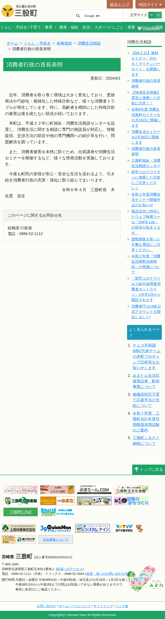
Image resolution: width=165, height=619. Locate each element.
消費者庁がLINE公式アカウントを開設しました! (146, 311)
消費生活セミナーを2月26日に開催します (145, 137)
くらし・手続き (13, 27)
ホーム (12, 43)
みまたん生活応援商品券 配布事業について (146, 381)
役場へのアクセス (69, 569)
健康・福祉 (68, 27)
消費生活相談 (89, 43)
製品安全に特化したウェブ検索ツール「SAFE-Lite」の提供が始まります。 (145, 222)
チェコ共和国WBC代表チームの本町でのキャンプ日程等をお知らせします (147, 356)
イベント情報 (151, 27)
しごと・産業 (123, 27)
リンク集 (122, 606)
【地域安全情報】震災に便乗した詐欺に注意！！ (145, 98)
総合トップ (119, 4)
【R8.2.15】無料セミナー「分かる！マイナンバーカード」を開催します (145, 64)
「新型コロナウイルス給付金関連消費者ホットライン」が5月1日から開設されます (146, 289)
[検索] (96, 15)
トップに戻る (148, 469)
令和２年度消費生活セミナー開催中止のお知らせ (145, 199)
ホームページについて (75, 606)
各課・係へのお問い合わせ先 (107, 573)
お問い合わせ (46, 606)
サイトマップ (103, 606)
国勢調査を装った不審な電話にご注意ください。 (145, 244)
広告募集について (56, 539)
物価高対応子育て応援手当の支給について (146, 400)
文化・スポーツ (96, 27)
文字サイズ (138, 15)
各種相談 (64, 43)
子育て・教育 (41, 27)
